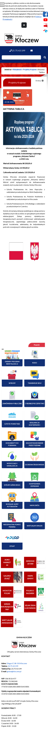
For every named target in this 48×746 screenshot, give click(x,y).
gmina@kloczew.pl (14, 671)
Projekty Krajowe (29, 69)
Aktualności (17, 69)
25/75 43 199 (13, 666)
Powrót (37, 345)
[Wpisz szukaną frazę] (21, 57)
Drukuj (39, 80)
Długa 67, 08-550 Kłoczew (17, 663)
